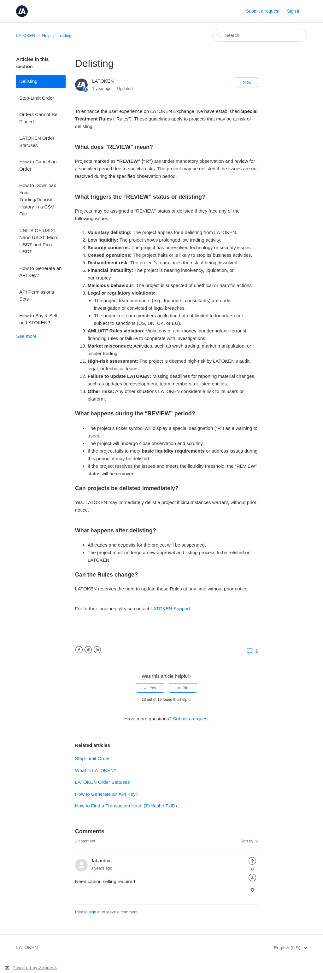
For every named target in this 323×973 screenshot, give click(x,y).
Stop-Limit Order (36, 98)
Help (46, 35)
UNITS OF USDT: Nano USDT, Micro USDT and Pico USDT (38, 241)
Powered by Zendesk (35, 967)
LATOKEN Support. (170, 608)
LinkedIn (97, 650)
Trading (65, 35)
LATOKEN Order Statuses (36, 141)
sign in (95, 912)
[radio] (150, 688)
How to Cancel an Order (37, 165)
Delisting (28, 81)
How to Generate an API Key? (40, 272)
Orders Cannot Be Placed (38, 118)
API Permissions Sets (36, 295)
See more (26, 336)
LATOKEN (25, 35)
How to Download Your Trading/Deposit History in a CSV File (37, 199)
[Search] (259, 35)
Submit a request (262, 11)
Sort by (246, 841)
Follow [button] (245, 82)
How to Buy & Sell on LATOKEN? (38, 319)
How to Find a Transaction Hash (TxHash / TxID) (126, 805)
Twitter (88, 650)
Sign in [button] (294, 11)
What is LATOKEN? (95, 770)
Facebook (79, 650)
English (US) (288, 947)
